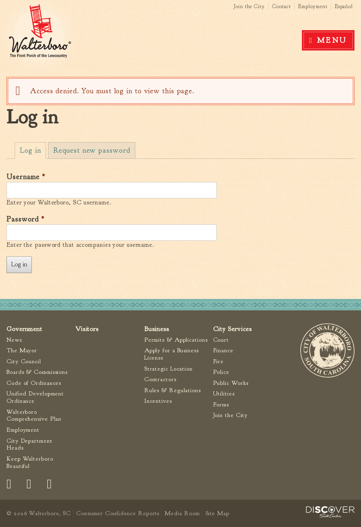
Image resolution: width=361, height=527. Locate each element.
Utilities (224, 393)
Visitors (87, 329)
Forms (221, 404)
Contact (281, 6)
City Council (24, 361)
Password (25, 219)
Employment (313, 6)
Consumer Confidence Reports (117, 513)
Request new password (91, 150)
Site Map (217, 513)
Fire (218, 361)
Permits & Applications (176, 340)
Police (221, 372)
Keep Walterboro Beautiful (30, 462)
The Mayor (22, 350)
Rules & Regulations (172, 390)
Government (24, 329)
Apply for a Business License (171, 354)
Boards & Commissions (37, 372)
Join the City (249, 6)
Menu (332, 40)
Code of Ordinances (34, 383)
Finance (223, 350)
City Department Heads (30, 444)
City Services (232, 329)
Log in (33, 150)
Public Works (231, 383)
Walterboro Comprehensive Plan (34, 415)
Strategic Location (168, 369)
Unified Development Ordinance (35, 397)
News (14, 340)
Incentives (158, 401)
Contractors (160, 379)
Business (156, 329)
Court (221, 340)
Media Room (182, 513)
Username (26, 177)
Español (344, 6)
